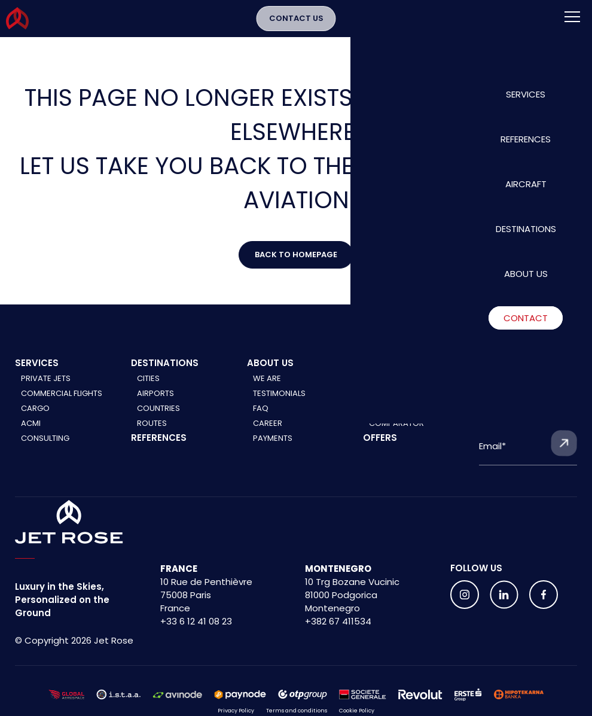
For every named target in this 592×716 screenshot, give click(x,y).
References (159, 447)
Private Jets (46, 388)
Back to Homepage (296, 259)
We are (267, 388)
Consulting (45, 447)
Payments (272, 447)
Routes (152, 432)
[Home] (69, 532)
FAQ (260, 417)
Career (267, 432)
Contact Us (296, 23)
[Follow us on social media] (464, 604)
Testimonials (279, 403)
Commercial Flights (61, 403)
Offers (380, 447)
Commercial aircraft (413, 403)
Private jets (394, 388)
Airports (155, 403)
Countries (158, 417)
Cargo (35, 417)
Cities (148, 388)
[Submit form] (564, 453)
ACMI (31, 432)
